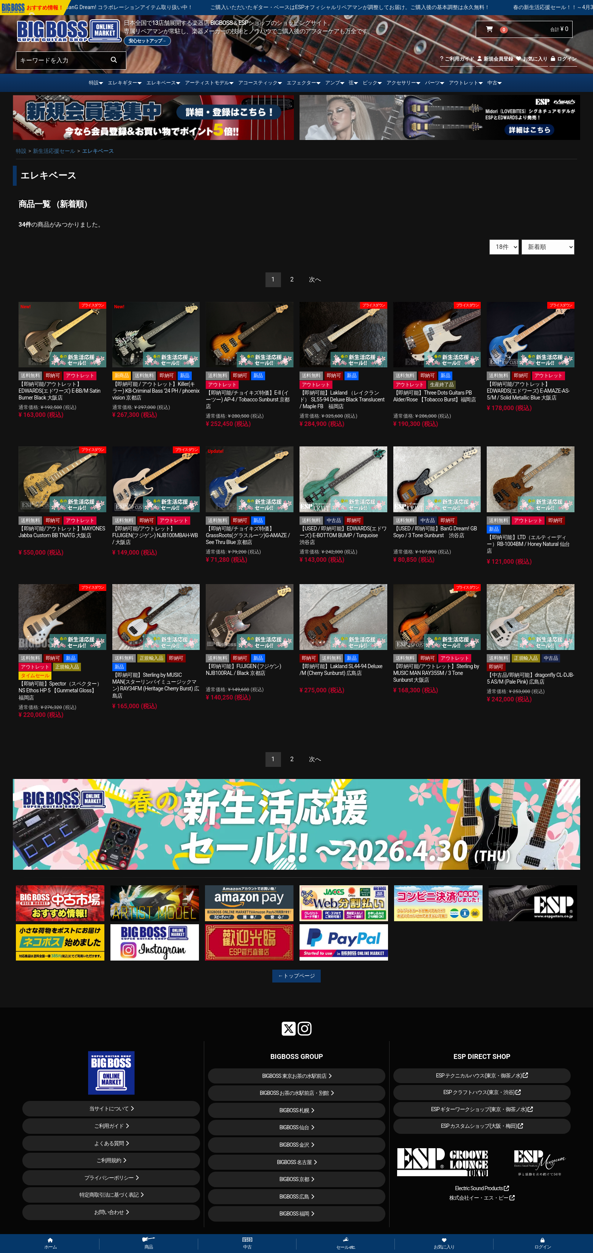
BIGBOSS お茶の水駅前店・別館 (294, 1093)
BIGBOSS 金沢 (294, 1145)
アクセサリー (401, 83)
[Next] (315, 279)
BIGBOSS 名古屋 (294, 1162)
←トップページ (296, 976)
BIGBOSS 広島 (294, 1197)
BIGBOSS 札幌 (294, 1110)
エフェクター (301, 83)
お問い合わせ (109, 1212)
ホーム (50, 1244)
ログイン (563, 59)
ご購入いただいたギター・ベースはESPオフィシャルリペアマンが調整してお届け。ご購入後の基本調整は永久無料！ (407, 7)
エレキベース (161, 83)
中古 (492, 83)
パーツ (432, 83)
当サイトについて (109, 1108)
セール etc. (345, 1243)
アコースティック (258, 83)
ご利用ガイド (457, 59)
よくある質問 (109, 1143)
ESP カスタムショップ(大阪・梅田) (482, 1126)
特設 (94, 83)
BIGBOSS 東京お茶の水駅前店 (294, 1076)
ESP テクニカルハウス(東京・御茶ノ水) (482, 1076)
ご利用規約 (108, 1160)
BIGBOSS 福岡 (294, 1214)
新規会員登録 (495, 59)
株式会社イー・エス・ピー (481, 1198)
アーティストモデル (207, 83)
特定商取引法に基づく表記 (108, 1195)
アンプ (332, 83)
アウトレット (463, 83)
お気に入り (531, 59)
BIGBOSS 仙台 (294, 1127)
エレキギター (122, 83)
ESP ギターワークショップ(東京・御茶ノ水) (482, 1109)
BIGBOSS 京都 (294, 1179)
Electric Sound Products (482, 1188)
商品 (148, 1243)
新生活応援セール (54, 151)
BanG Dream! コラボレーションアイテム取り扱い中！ (186, 7)
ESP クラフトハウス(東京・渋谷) (482, 1092)
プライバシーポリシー (109, 1178)
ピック (370, 83)
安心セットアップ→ (147, 41)
